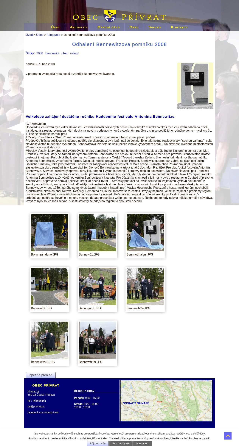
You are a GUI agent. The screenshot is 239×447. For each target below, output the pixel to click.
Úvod (55, 27)
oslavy (74, 53)
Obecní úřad (108, 27)
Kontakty (179, 27)
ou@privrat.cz (36, 406)
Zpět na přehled (40, 375)
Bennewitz (52, 53)
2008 (39, 53)
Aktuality (79, 27)
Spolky (155, 27)
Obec (134, 27)
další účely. (199, 433)
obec (64, 53)
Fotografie (53, 34)
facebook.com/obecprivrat (43, 412)
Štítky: (30, 53)
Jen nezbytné (121, 443)
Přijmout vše (98, 443)
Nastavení (142, 443)
